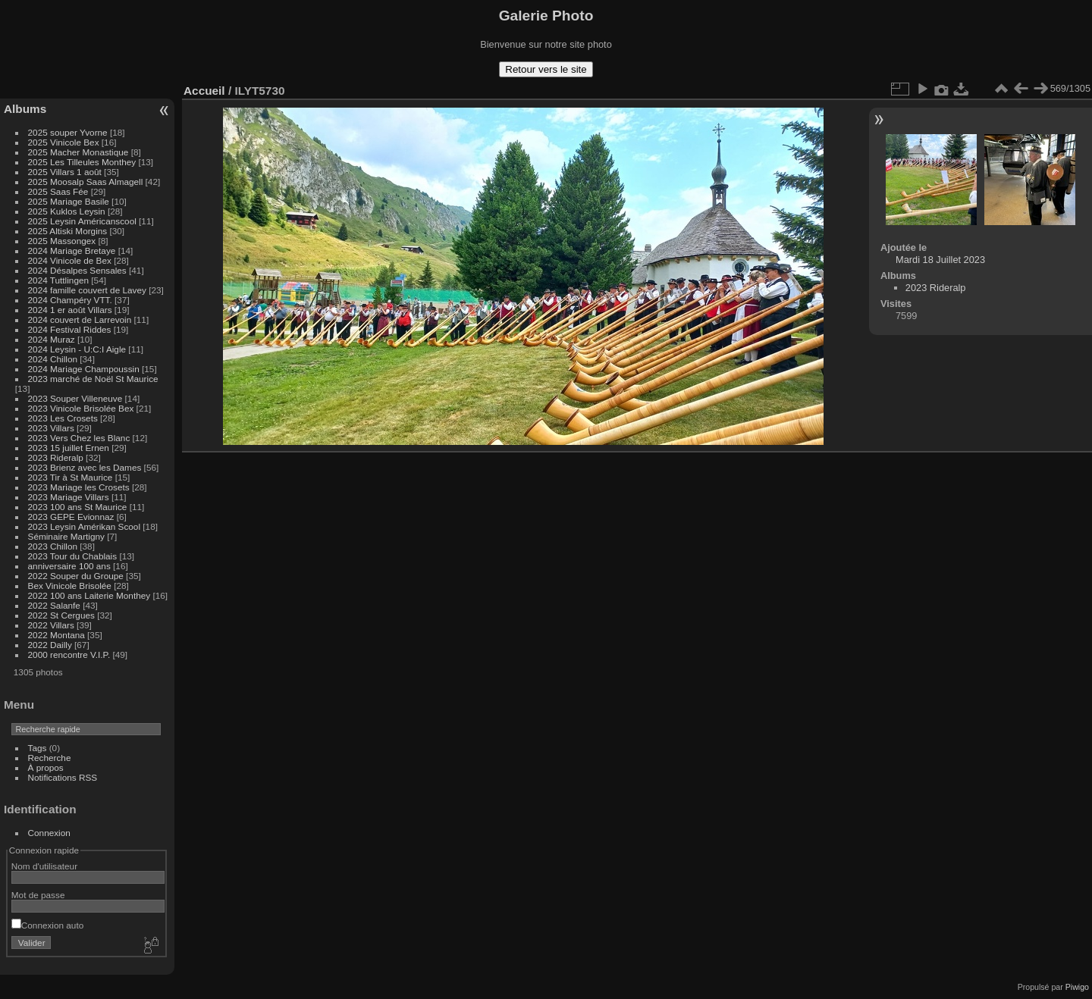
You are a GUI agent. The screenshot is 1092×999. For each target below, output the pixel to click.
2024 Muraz (51, 339)
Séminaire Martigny (66, 536)
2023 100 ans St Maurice (77, 507)
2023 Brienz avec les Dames (85, 467)
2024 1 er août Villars (70, 310)
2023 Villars (51, 428)
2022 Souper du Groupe (76, 576)
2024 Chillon (52, 359)
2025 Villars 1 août (65, 172)
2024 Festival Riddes (69, 329)
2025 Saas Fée (59, 191)
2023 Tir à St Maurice (70, 477)
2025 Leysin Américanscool (82, 221)
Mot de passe (38, 895)
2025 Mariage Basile (68, 201)
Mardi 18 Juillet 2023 (940, 259)
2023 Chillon (52, 546)
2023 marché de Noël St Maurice (93, 379)
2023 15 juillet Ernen (68, 448)
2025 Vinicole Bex (63, 142)
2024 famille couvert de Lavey (87, 290)
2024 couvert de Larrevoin (80, 319)
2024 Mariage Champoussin (84, 369)
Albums (25, 108)
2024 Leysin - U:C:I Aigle (77, 349)
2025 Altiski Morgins (68, 231)
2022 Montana (56, 635)
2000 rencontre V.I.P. (69, 654)
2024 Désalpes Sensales (77, 270)
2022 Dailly (51, 645)
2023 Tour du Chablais (73, 556)
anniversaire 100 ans (69, 566)
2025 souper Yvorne (68, 132)
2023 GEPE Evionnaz (71, 516)
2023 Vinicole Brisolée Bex (81, 408)
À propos (46, 767)
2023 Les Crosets (64, 418)
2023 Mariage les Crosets (79, 487)
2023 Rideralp (55, 457)
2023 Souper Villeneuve (75, 398)
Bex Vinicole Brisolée (69, 585)
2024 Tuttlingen (58, 280)
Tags (37, 748)
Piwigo (1077, 986)
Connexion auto (47, 925)
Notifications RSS (63, 777)
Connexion (49, 833)
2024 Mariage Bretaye (72, 250)
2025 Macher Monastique (78, 152)
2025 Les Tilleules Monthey (82, 162)
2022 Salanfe (54, 605)
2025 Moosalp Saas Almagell (87, 181)
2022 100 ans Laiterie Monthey (89, 595)
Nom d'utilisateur (44, 866)
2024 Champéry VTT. (70, 300)
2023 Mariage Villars (68, 497)
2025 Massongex (62, 241)
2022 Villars (51, 625)
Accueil (204, 90)
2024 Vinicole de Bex (69, 260)
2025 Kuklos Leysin (66, 211)
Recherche (49, 758)
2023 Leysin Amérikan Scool (84, 526)
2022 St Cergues (61, 615)
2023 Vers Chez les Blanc (79, 438)
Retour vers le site (545, 69)
